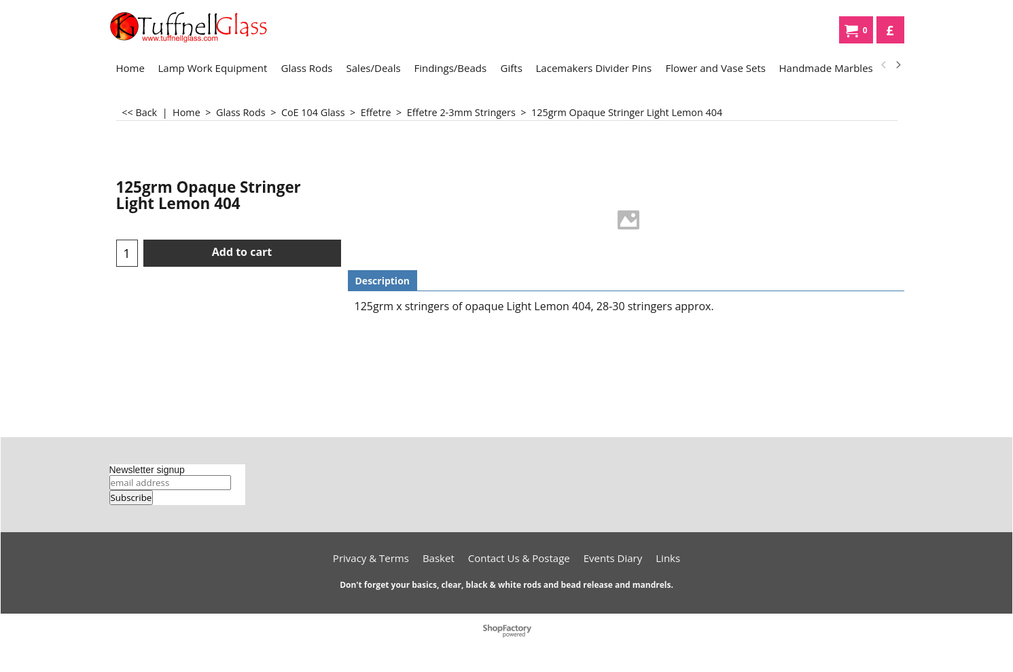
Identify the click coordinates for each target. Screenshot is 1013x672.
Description (382, 280)
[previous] (884, 65)
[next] (898, 65)
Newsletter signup (147, 469)
